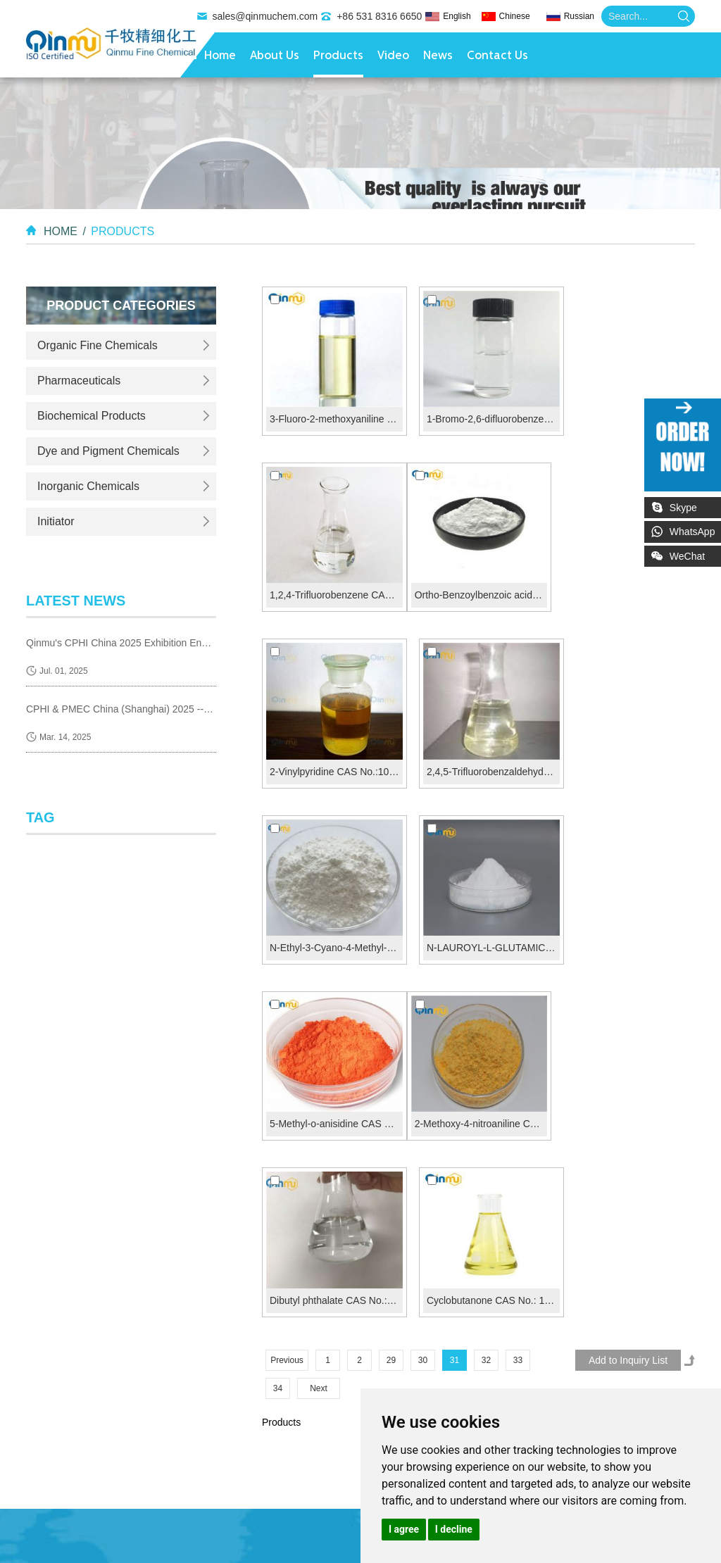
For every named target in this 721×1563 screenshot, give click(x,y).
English (456, 16)
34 (277, 1005)
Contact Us (497, 56)
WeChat (695, 553)
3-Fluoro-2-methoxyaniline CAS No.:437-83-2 (332, 411)
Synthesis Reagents (171, 1517)
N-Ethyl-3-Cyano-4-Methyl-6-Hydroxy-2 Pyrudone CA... (332, 747)
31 (454, 976)
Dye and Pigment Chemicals (108, 451)
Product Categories (121, 306)
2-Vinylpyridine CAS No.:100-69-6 (479, 579)
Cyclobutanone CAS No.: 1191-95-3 (628, 916)
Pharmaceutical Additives (81, 1534)
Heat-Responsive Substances (269, 1500)
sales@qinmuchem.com (265, 16)
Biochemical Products (91, 416)
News (438, 56)
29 (391, 976)
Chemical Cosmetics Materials (237, 1551)
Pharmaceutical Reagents (282, 1517)
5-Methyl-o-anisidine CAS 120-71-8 (628, 747)
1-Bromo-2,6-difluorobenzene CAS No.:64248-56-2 (479, 411)
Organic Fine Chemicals (97, 345)
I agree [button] (404, 1529)
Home (220, 56)
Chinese (514, 16)
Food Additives (281, 1534)
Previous (286, 976)
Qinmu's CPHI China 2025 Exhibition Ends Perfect (121, 642)
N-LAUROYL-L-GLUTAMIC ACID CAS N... (479, 747)
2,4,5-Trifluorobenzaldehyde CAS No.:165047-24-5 (628, 579)
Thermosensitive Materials (135, 1500)
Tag (40, 816)
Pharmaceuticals (78, 381)
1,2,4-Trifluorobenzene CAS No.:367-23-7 (628, 411)
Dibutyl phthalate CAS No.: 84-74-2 (479, 916)
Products (338, 56)
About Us (274, 56)
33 (517, 976)
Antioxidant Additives (191, 1534)
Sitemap (661, 1297)
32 (486, 976)
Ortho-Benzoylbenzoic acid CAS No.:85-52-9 (332, 579)
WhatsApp (693, 531)
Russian (579, 16)
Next (318, 1005)
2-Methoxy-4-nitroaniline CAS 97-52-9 (332, 916)
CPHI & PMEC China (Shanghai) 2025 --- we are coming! (121, 708)
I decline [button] (453, 1529)
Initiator (55, 521)
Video (393, 56)
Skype (684, 507)
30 (422, 976)
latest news (76, 600)
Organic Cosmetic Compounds (93, 1551)
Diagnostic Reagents (71, 1517)
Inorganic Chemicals (88, 486)
